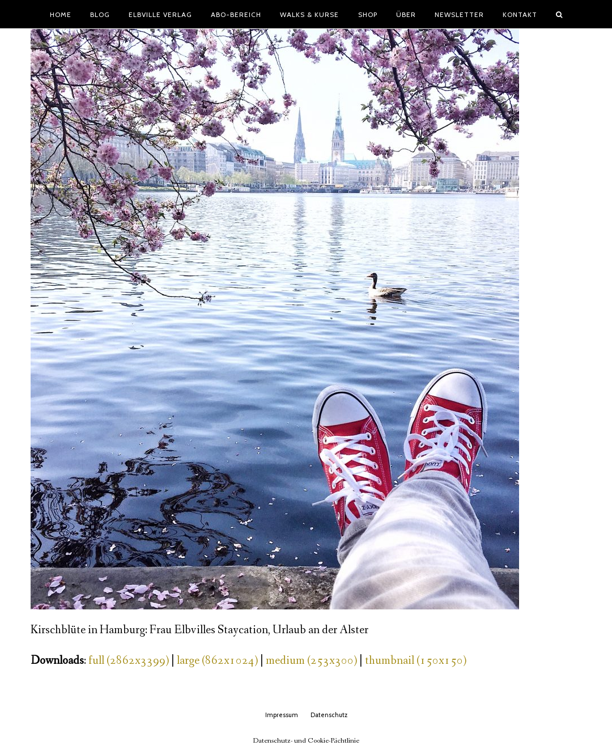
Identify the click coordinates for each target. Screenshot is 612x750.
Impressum (281, 715)
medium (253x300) (311, 660)
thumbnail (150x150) (415, 660)
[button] (559, 14)
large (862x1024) (217, 660)
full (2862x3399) (128, 660)
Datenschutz (329, 715)
